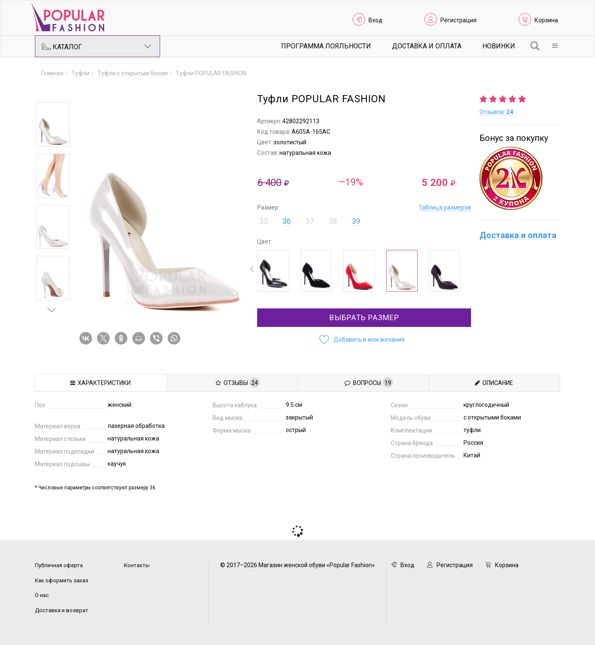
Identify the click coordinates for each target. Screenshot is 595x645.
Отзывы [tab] (238, 382)
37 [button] (309, 221)
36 (286, 221)
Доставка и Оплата (426, 46)
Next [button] (51, 309)
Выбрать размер (364, 317)
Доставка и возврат (61, 610)
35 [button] (263, 221)
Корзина (546, 20)
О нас (42, 595)
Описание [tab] (494, 383)
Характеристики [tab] (100, 383)
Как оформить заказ (61, 580)
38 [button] (333, 221)
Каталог (96, 46)
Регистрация (458, 20)
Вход (375, 20)
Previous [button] (51, 90)
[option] (53, 124)
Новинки (498, 46)
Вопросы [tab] (369, 382)
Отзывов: (496, 112)
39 (356, 221)
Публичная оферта (59, 565)
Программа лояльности (326, 46)
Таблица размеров (445, 207)
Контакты (137, 565)
